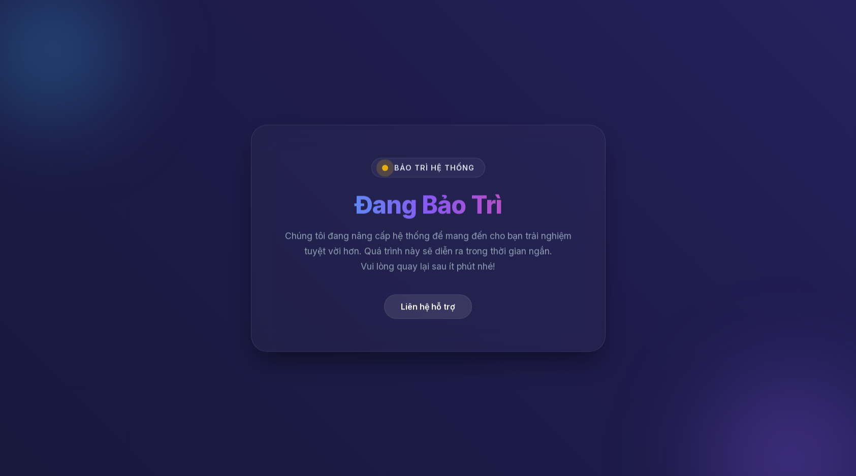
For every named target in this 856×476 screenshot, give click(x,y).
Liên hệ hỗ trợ (428, 308)
